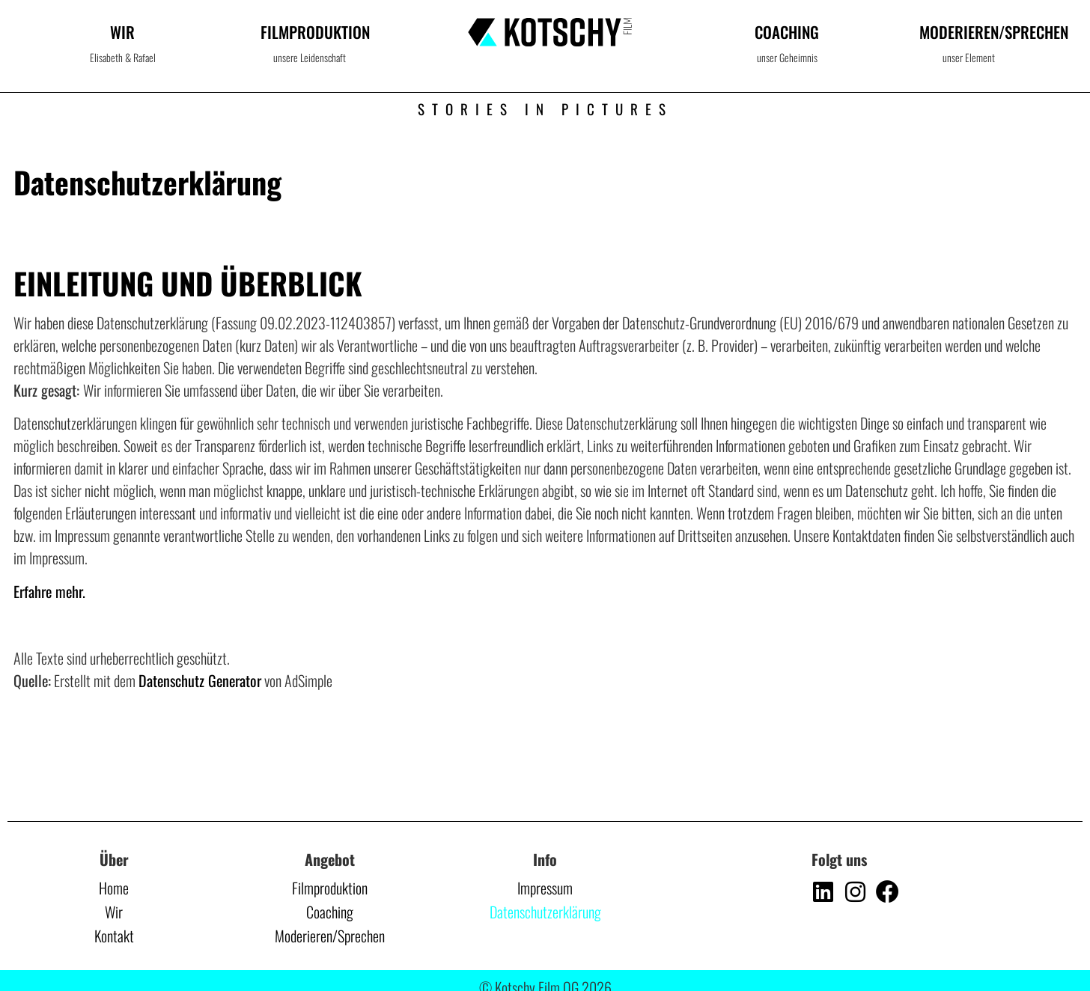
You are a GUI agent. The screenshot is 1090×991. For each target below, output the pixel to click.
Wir (122, 31)
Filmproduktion (315, 31)
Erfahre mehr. (49, 591)
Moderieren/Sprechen (330, 935)
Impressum (545, 887)
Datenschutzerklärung (545, 911)
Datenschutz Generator (199, 680)
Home (114, 887)
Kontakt (114, 935)
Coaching (787, 31)
